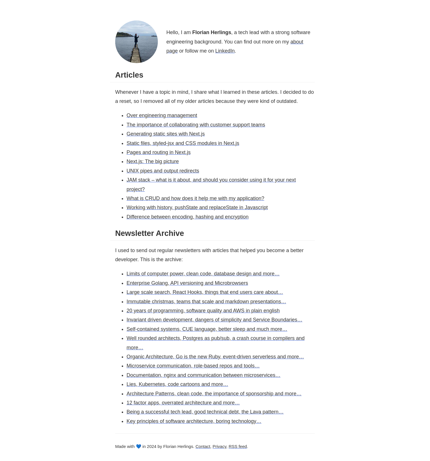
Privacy (219, 446)
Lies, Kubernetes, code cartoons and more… (177, 384)
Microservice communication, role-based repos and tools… (193, 366)
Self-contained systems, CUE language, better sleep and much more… (207, 329)
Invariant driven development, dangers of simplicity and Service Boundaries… (214, 320)
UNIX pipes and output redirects (163, 171)
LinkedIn (225, 51)
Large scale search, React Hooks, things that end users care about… (205, 292)
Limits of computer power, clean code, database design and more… (203, 274)
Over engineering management (162, 115)
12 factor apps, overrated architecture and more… (183, 403)
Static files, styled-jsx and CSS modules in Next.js (183, 143)
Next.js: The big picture (153, 161)
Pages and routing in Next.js (159, 152)
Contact (202, 446)
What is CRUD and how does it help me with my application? (195, 198)
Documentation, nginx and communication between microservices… (203, 375)
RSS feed (238, 446)
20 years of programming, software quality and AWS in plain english (203, 310)
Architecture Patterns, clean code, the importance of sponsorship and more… (214, 393)
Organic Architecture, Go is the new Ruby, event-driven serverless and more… (215, 357)
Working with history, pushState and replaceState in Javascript (197, 207)
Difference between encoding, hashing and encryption (188, 217)
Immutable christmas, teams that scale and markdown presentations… (206, 301)
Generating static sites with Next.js (166, 134)
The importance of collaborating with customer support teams (196, 125)
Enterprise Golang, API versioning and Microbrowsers (187, 283)
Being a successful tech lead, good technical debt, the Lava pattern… (205, 412)
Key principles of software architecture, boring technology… (194, 421)
